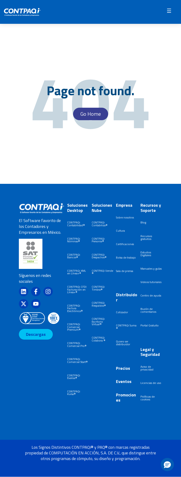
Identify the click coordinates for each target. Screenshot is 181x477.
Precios (123, 368)
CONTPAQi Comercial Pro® (76, 344)
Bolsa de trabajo (126, 257)
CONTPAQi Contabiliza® (99, 223)
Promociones (126, 397)
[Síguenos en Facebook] (36, 291)
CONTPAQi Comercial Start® (77, 360)
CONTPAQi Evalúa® (73, 376)
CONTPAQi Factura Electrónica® (75, 308)
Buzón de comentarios (148, 310)
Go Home (90, 114)
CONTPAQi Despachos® (99, 256)
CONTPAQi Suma (126, 325)
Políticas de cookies (147, 398)
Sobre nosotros (125, 217)
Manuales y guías (151, 268)
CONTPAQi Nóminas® (73, 240)
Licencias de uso (150, 383)
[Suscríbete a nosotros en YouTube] (36, 303)
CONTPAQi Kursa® (73, 392)
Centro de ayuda (150, 295)
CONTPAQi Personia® (98, 240)
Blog (143, 222)
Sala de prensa (124, 271)
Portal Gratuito (149, 325)
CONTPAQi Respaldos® (99, 304)
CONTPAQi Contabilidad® (76, 223)
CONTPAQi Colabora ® (98, 339)
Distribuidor (126, 297)
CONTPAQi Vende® (102, 272)
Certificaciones (125, 244)
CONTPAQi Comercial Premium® (74, 327)
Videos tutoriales (150, 282)
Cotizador (122, 312)
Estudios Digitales (145, 253)
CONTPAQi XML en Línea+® (76, 272)
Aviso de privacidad (146, 368)
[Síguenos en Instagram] (48, 291)
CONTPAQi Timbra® (98, 288)
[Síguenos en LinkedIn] (23, 291)
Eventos (124, 381)
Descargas (36, 334)
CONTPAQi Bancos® (73, 256)
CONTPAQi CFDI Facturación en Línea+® (76, 289)
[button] (167, 464)
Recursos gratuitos (146, 237)
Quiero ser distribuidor (123, 342)
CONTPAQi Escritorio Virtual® (98, 321)
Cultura (120, 231)
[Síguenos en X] (23, 303)
